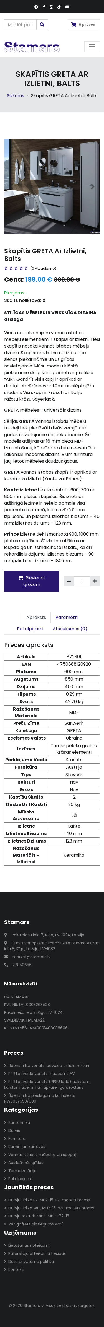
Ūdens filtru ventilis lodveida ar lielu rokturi (46, 1065)
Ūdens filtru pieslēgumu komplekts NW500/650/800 (39, 1098)
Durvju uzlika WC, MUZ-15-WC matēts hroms (49, 1208)
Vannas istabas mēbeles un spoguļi (40, 1154)
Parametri (66, 617)
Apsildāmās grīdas (23, 1162)
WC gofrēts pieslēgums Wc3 (34, 1224)
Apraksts (36, 617)
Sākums (15, 95)
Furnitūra (15, 1138)
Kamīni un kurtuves (24, 1146)
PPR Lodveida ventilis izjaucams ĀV (39, 1073)
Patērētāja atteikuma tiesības (35, 1253)
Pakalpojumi (30, 629)
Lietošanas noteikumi (26, 1245)
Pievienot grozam (31, 581)
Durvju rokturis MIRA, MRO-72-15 (36, 1216)
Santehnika (17, 1122)
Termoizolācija (20, 1170)
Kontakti (14, 1269)
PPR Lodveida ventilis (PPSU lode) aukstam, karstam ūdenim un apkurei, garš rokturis (47, 1084)
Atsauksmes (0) (70, 629)
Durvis (12, 1130)
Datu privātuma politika (29, 1261)
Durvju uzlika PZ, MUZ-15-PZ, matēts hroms (47, 1200)
